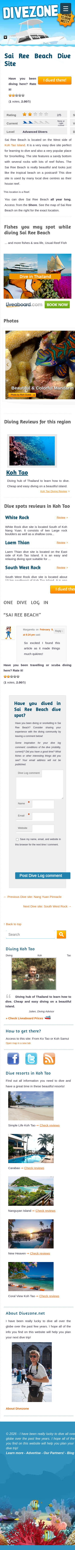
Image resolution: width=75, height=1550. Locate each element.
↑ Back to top (12, 929)
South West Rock (23, 567)
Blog (70, 1457)
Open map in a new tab (18, 1048)
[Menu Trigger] (65, 8)
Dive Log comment (29, 772)
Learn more (14, 1457)
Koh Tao (17, 472)
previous (8, 364)
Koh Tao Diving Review (53, 491)
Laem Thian (17, 542)
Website (22, 832)
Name (24, 807)
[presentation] (41, 862)
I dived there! (54, 80)
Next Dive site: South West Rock (47, 911)
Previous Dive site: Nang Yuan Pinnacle (32, 901)
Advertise (33, 1457)
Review (61, 517)
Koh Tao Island (15, 145)
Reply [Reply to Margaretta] (59, 631)
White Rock (17, 517)
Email (24, 820)
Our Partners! (54, 1457)
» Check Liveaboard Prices (28, 1023)
